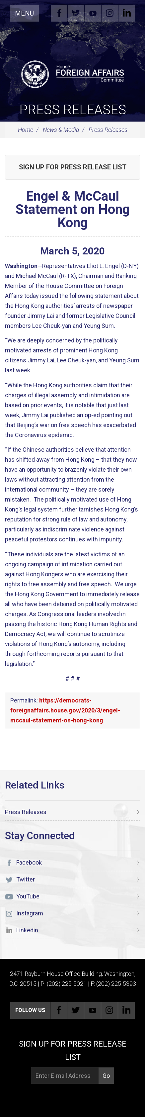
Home (25, 129)
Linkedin (126, 13)
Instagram (110, 13)
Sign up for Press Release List (72, 167)
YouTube (93, 13)
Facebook (59, 13)
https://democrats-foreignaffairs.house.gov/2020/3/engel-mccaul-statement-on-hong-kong (65, 710)
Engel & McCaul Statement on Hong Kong (73, 209)
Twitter (76, 13)
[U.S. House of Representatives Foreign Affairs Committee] (72, 73)
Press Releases (72, 110)
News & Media (61, 129)
